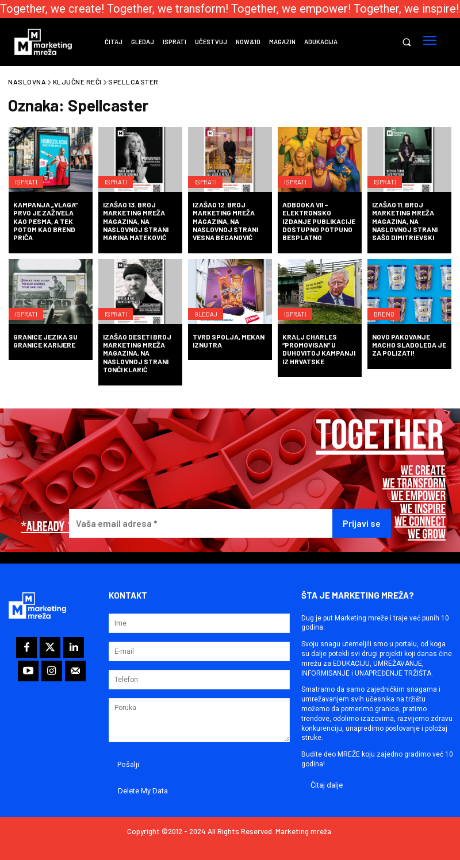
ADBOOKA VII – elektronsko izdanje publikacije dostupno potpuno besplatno (318, 221)
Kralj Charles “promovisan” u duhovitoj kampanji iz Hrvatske (318, 349)
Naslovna (27, 82)
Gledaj (208, 309)
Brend (386, 309)
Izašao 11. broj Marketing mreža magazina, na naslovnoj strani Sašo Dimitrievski (405, 221)
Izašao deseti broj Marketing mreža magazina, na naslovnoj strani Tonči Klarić (137, 353)
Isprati (29, 177)
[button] (406, 42)
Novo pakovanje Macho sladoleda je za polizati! (409, 345)
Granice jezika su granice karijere (45, 341)
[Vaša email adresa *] (200, 523)
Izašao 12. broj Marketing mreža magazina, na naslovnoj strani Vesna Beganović (225, 221)
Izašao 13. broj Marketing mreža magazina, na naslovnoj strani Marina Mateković (135, 221)
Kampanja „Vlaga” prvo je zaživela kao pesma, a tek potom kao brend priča (45, 221)
